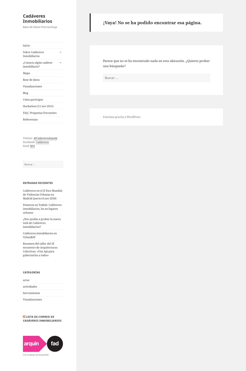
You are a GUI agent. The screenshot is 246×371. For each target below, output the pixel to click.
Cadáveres (42, 142)
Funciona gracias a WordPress (121, 117)
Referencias (30, 119)
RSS (32, 146)
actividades (30, 286)
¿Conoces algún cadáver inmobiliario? (38, 64)
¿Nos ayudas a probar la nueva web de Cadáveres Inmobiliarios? (42, 223)
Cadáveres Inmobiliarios (37, 18)
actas (26, 280)
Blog (25, 93)
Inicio (26, 45)
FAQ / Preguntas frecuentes (40, 113)
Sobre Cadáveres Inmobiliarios (33, 54)
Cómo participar (33, 99)
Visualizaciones (32, 86)
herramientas (31, 293)
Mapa (26, 73)
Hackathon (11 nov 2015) (38, 106)
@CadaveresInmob (45, 138)
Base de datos (31, 80)
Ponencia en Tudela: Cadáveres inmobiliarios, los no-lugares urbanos (42, 208)
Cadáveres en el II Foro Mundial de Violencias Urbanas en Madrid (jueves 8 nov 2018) (42, 194)
